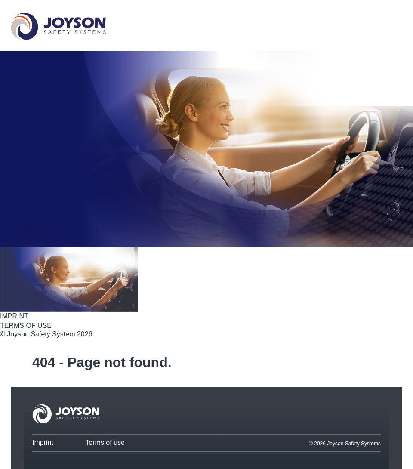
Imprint (42, 442)
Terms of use (105, 442)
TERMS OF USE (26, 325)
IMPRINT (14, 316)
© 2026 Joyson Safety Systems (345, 444)
